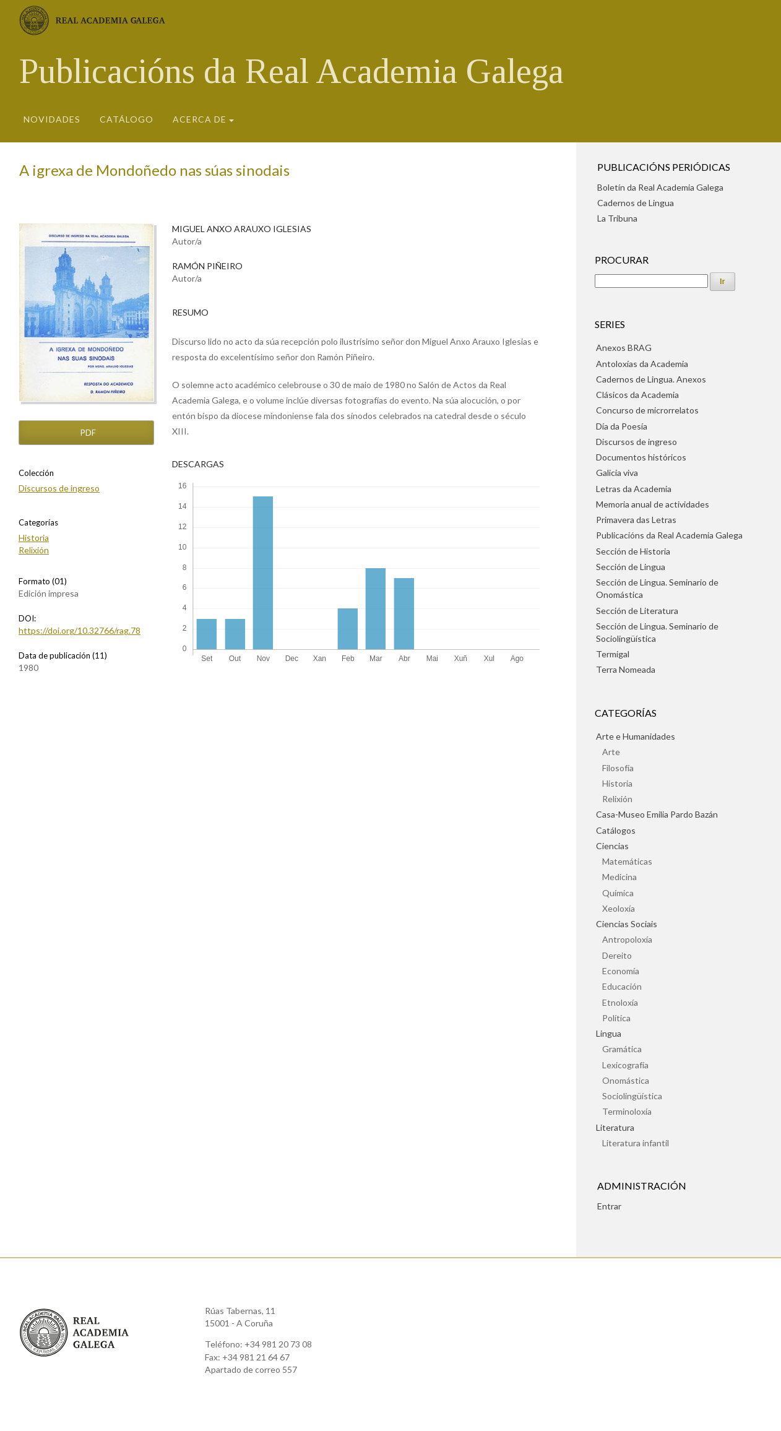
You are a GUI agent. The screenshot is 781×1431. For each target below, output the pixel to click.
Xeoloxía (618, 908)
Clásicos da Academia (637, 394)
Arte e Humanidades (635, 736)
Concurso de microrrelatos (647, 410)
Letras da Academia (633, 488)
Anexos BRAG (624, 347)
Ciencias (612, 846)
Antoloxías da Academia (642, 363)
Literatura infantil (635, 1143)
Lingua (608, 1033)
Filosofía (618, 768)
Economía (620, 971)
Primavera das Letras (636, 519)
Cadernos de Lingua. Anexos (651, 379)
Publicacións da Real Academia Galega (291, 71)
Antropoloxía (627, 939)
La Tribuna (617, 218)
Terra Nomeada (625, 669)
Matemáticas (627, 861)
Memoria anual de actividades (652, 504)
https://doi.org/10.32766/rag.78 (79, 630)
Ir (722, 281)
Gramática (622, 1049)
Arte (611, 751)
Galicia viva (617, 472)
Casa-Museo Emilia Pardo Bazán (657, 814)
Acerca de (200, 119)
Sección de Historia (633, 551)
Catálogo (126, 119)
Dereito (617, 955)
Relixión (34, 550)
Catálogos (616, 830)
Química (618, 893)
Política (616, 1018)
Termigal (612, 654)
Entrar (609, 1206)
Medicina (619, 876)
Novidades (52, 119)
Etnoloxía (620, 1002)
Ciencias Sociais (626, 924)
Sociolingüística (632, 1096)
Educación (622, 986)
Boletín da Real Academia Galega (660, 187)
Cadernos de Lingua (635, 202)
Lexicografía (625, 1065)
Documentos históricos (641, 457)
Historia (34, 537)
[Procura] (651, 281)
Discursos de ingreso (59, 488)
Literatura (615, 1127)
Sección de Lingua (630, 566)
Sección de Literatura (637, 610)
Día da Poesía (621, 426)
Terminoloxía (627, 1111)
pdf (87, 433)
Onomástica (625, 1080)
